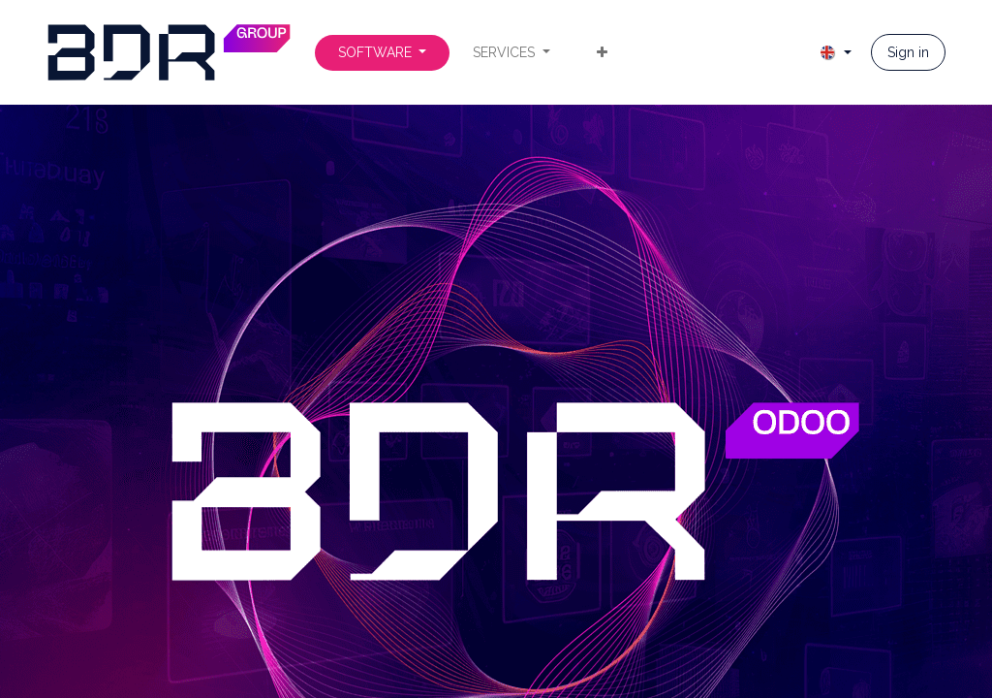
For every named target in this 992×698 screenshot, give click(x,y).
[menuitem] (382, 53)
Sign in (908, 52)
